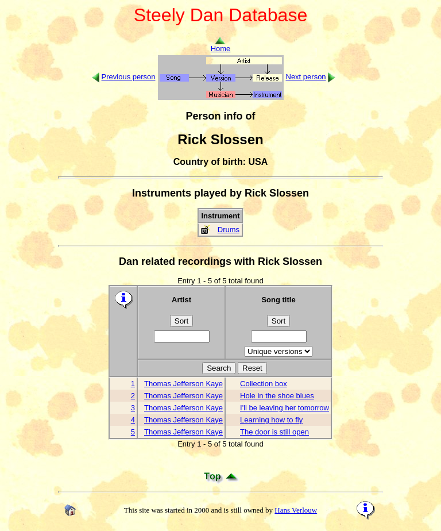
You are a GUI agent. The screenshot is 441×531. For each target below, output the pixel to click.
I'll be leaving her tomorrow (284, 407)
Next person (306, 76)
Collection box (263, 383)
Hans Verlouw (295, 510)
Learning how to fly (271, 419)
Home (221, 45)
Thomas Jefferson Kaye (183, 383)
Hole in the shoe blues (277, 395)
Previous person (129, 76)
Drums (228, 229)
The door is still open (274, 432)
